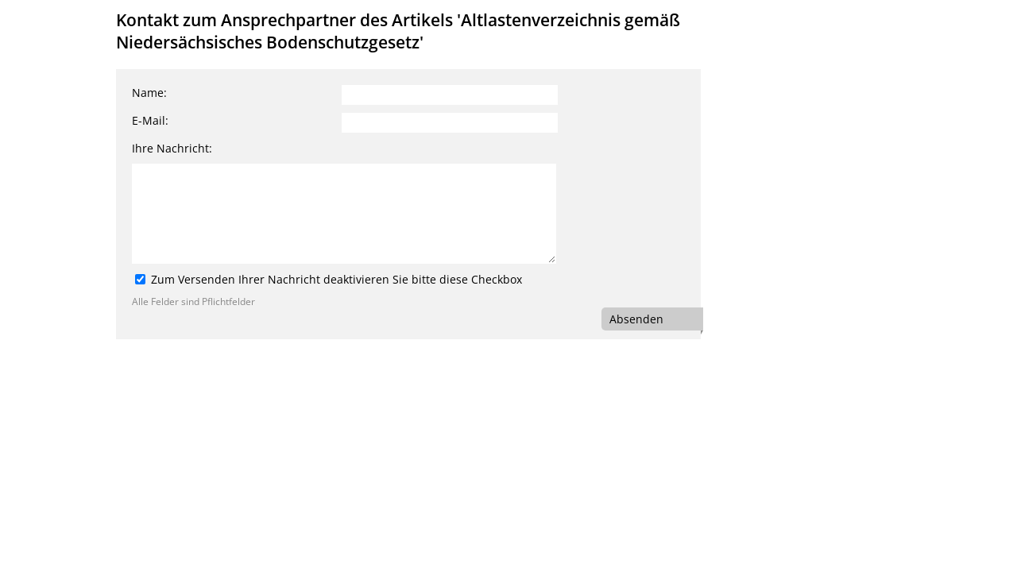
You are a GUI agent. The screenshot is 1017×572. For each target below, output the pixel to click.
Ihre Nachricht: (172, 148)
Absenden (636, 319)
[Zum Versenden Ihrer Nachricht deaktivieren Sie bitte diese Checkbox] (140, 279)
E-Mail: (150, 120)
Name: (149, 92)
